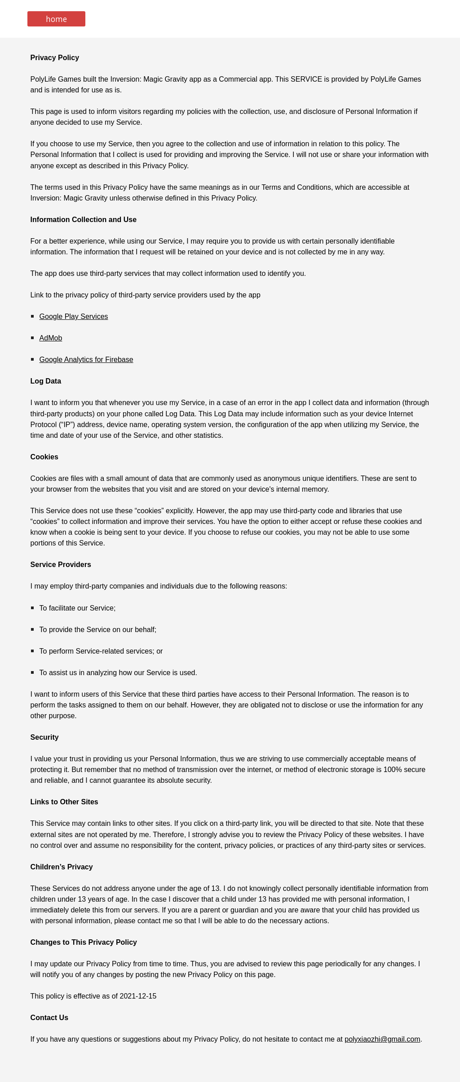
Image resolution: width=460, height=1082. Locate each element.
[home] (56, 19)
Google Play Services (74, 316)
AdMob (51, 338)
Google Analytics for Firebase (86, 359)
